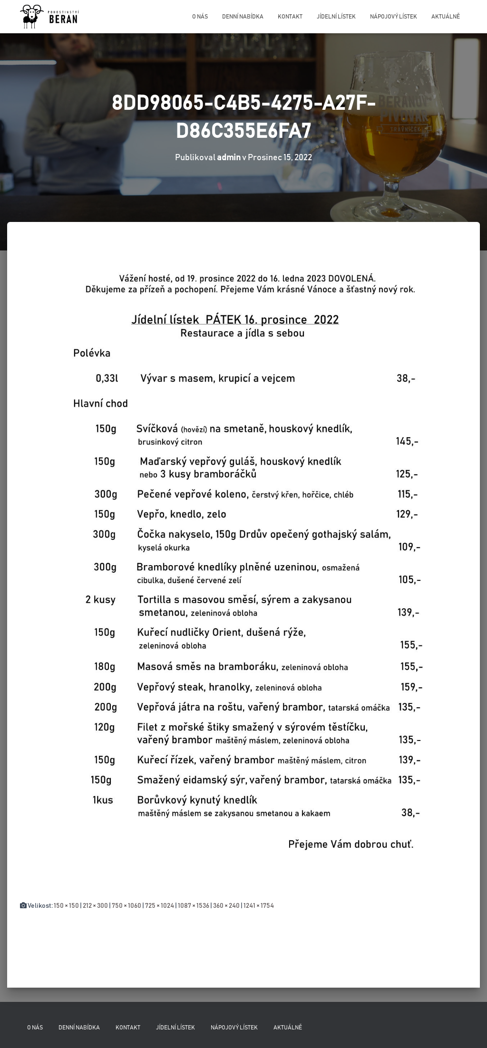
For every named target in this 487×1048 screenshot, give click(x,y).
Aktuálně (445, 16)
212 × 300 (95, 906)
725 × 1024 (159, 906)
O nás (200, 16)
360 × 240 (226, 906)
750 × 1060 (126, 906)
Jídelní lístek (336, 16)
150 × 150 (66, 906)
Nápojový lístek (393, 16)
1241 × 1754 (259, 906)
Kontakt (290, 16)
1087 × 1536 (193, 906)
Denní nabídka (242, 16)
